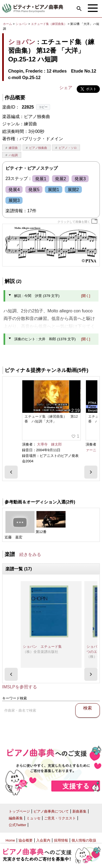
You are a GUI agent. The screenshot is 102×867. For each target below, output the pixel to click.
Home (10, 840)
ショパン (21, 23)
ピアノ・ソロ (68, 147)
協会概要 (25, 840)
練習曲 (13, 147)
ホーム (7, 23)
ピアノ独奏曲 (38, 147)
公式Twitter (17, 825)
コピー (43, 107)
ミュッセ (33, 818)
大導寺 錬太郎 (49, 444)
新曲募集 (79, 811)
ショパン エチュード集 (42, 646)
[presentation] (11, 472)
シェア (65, 87)
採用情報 (61, 840)
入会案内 (43, 840)
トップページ (19, 811)
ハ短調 (13, 155)
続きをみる (30, 554)
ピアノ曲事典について (51, 811)
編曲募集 (16, 818)
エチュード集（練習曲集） (49, 23)
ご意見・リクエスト (60, 818)
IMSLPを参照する (19, 687)
